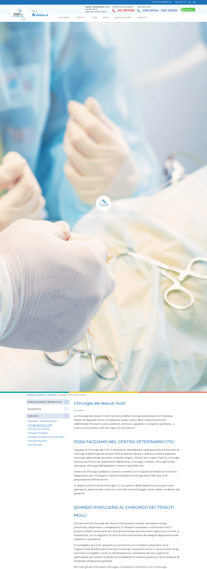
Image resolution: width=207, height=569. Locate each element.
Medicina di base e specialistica (45, 402)
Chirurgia (51, 395)
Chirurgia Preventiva (37, 441)
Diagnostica (34, 409)
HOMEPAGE (31, 395)
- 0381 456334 (168, 10)
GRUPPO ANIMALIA (161, 2)
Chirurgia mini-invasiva (39, 429)
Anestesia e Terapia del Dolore (42, 421)
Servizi (82, 17)
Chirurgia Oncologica (38, 433)
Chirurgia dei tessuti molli (40, 425)
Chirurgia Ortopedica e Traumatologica (46, 437)
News (106, 17)
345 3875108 (123, 10)
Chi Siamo (64, 17)
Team (94, 17)
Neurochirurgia (35, 445)
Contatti (142, 17)
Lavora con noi (123, 17)
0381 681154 (147, 10)
